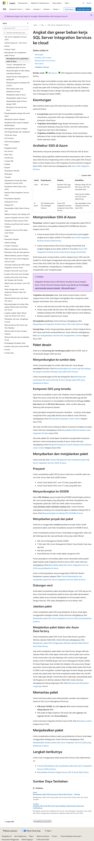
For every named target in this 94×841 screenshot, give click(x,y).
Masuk (89, 3)
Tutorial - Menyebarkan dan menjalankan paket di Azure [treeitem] (16, 65)
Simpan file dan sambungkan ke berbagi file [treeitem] (17, 78)
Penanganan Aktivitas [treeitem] (12, 171)
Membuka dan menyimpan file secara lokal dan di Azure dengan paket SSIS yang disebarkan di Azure (59, 379)
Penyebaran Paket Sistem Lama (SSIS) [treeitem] (15, 187)
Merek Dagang (27, 839)
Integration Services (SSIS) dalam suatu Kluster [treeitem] (16, 231)
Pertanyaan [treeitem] (8, 174)
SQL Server (52, 73)
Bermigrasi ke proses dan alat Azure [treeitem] (16, 108)
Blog (30, 836)
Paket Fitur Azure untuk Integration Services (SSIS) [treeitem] (17, 260)
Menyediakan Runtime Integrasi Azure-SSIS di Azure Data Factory (63, 772)
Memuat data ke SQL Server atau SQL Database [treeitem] (16, 326)
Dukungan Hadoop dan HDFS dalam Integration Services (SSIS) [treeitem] (17, 266)
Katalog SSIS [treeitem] (9, 205)
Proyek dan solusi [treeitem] (11, 135)
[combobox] (15, 28)
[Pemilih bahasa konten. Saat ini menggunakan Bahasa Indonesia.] (10, 831)
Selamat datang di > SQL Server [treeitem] (16, 43)
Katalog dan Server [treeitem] (11, 202)
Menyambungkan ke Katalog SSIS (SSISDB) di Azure (62, 513)
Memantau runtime (84, 721)
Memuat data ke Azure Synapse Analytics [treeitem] (16, 332)
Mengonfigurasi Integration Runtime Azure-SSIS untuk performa (58, 324)
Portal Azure (69, 9)
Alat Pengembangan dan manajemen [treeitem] (17, 132)
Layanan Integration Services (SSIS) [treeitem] (17, 217)
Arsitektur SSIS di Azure (43, 58)
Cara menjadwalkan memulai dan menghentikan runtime (59, 335)
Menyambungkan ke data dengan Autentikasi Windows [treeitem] (18, 71)
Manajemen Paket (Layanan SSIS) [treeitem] (16, 221)
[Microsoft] (4, 3)
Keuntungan (39, 54)
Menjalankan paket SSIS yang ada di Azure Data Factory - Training (56, 794)
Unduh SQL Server (83, 9)
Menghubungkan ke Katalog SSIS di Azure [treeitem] (18, 84)
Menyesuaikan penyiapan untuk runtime (64, 418)
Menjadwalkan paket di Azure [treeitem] (16, 98)
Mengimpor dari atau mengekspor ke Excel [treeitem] (16, 320)
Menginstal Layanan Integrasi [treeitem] (15, 119)
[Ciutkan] (27, 23)
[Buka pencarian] (83, 3)
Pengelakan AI (7, 836)
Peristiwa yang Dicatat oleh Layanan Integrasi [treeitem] (17, 225)
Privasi (54, 836)
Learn (35, 25)
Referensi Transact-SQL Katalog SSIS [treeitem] (17, 214)
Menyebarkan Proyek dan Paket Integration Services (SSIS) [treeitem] (16, 181)
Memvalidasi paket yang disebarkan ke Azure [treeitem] (14, 90)
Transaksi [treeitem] (8, 177)
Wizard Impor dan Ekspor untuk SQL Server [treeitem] (17, 284)
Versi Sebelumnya (20, 836)
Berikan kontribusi (43, 836)
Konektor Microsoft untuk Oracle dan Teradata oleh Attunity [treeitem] (16, 278)
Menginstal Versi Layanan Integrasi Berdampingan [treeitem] (17, 123)
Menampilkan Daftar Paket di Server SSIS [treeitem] (17, 209)
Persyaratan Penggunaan (10, 839)
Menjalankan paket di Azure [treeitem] (16, 95)
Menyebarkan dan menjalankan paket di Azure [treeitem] (17, 59)
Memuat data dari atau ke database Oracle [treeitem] (17, 338)
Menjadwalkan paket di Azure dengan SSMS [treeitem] (16, 102)
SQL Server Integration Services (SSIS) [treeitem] (16, 38)
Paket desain (39, 63)
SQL (42, 25)
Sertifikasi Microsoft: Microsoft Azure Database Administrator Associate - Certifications (59, 807)
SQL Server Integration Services (59, 25)
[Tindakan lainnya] (90, 25)
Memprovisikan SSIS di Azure (45, 60)
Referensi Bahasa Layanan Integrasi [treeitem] (17, 255)
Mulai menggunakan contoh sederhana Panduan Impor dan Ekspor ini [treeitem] (15, 292)
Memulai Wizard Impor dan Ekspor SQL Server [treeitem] (17, 299)
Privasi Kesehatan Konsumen (70, 836)
